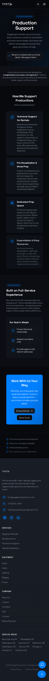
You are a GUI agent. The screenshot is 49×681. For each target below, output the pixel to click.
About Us (6, 597)
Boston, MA (24, 646)
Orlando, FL (7, 650)
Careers (5, 602)
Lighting (5, 573)
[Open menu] (44, 4)
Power (5, 582)
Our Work (6, 607)
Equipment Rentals (10, 534)
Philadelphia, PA (27, 639)
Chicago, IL (37, 646)
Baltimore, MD (39, 643)
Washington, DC (9, 646)
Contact (6, 616)
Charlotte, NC (21, 650)
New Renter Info (9, 538)
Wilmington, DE (8, 643)
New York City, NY (9, 639)
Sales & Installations (10, 548)
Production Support (11, 543)
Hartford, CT (24, 643)
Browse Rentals (24, 411)
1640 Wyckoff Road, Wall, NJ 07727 (20, 510)
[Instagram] (11, 517)
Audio (4, 563)
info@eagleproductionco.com (18, 497)
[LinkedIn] (18, 517)
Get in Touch (24, 417)
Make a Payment (9, 621)
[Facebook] (4, 517)
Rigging (5, 577)
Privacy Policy (16, 669)
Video (4, 568)
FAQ (4, 611)
